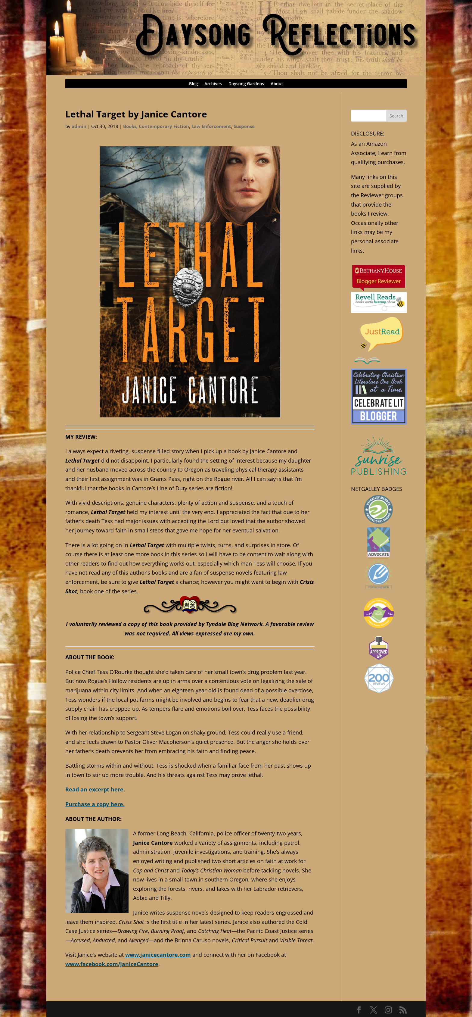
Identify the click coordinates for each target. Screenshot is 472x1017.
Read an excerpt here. (95, 789)
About (277, 84)
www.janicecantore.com (158, 954)
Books (129, 126)
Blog (193, 84)
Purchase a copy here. (95, 804)
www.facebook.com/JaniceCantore (111, 964)
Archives (213, 84)
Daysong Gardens (246, 84)
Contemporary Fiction (164, 126)
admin (79, 126)
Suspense (244, 126)
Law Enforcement (211, 126)
